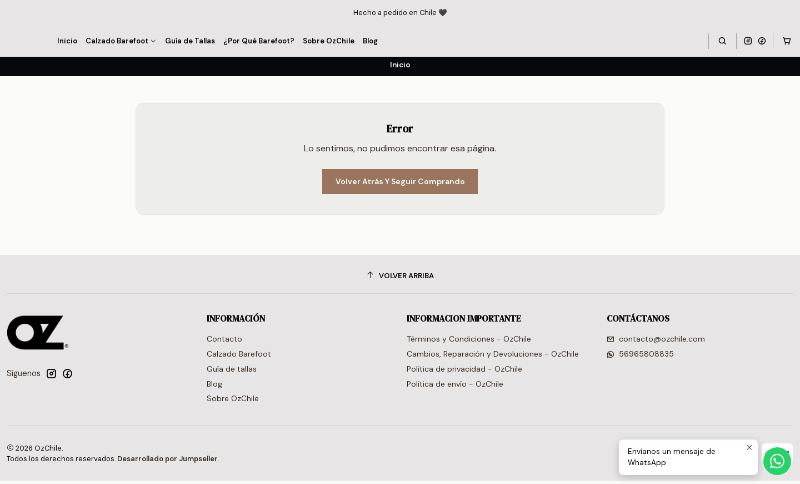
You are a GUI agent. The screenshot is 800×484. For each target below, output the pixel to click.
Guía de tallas (232, 372)
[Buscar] (722, 41)
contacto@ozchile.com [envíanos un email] (656, 342)
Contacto (224, 342)
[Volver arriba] (400, 279)
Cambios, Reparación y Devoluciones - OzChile (493, 357)
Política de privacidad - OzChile (464, 372)
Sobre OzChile (233, 402)
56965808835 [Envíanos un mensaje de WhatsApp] (640, 357)
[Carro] (786, 41)
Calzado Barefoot (239, 357)
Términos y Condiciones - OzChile (469, 342)
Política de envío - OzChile (455, 387)
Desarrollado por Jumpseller (167, 462)
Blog (214, 387)
